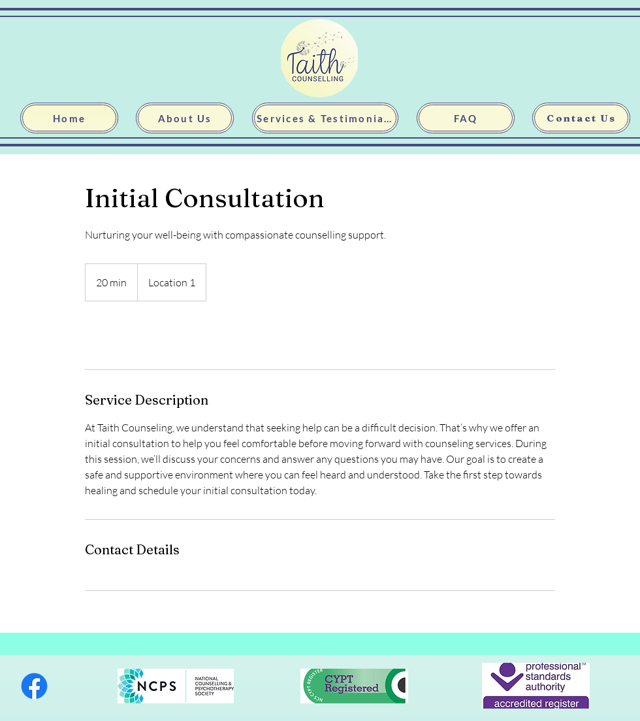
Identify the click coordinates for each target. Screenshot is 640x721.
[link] (132, 335)
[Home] (69, 118)
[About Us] (185, 118)
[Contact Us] (581, 118)
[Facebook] (34, 686)
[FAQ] (466, 118)
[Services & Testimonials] (325, 118)
